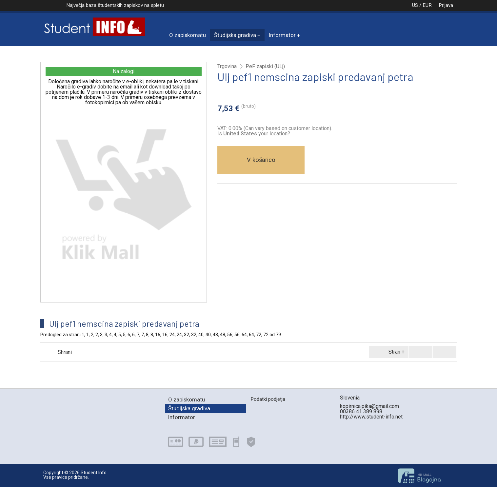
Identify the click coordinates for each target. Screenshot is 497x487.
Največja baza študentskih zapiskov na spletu (115, 5)
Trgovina (227, 66)
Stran (387, 352)
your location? (256, 133)
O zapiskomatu (187, 35)
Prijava (446, 5)
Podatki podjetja (267, 399)
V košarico (261, 159)
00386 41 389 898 (361, 411)
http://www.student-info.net (371, 417)
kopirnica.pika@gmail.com (369, 406)
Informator (282, 35)
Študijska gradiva (235, 35)
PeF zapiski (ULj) (265, 66)
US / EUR (415, 5)
